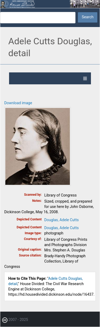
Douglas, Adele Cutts (61, 220)
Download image (18, 103)
